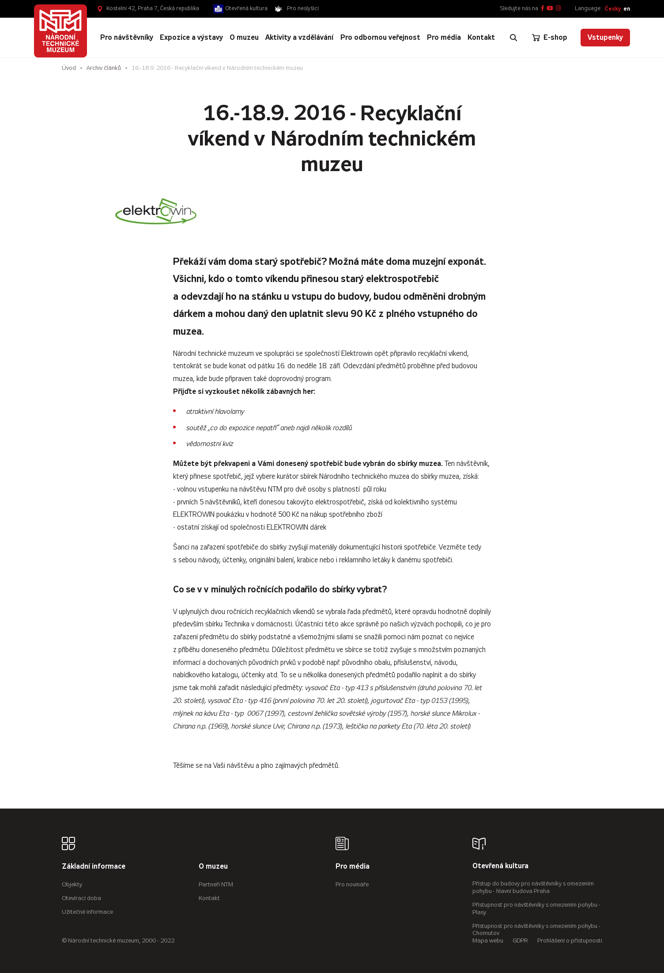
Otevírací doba (81, 898)
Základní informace (93, 866)
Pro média (353, 866)
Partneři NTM (216, 884)
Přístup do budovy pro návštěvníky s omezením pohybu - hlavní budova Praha (533, 887)
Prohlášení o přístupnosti (569, 940)
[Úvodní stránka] (60, 30)
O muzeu (213, 866)
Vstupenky (605, 37)
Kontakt (209, 898)
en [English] (626, 8)
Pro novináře (352, 884)
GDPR (520, 940)
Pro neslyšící (303, 8)
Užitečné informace (87, 911)
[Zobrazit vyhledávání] (513, 37)
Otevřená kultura (247, 8)
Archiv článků (104, 68)
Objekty (72, 884)
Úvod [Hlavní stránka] (69, 68)
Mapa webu (487, 940)
